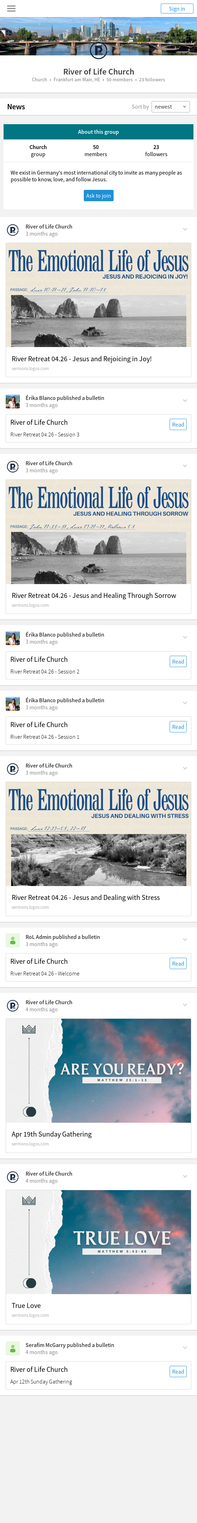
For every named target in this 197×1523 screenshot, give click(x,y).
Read (178, 424)
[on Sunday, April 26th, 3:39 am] (42, 233)
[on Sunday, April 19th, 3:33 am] (42, 1009)
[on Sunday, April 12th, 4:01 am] (42, 1180)
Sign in (177, 8)
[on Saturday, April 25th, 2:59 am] (42, 772)
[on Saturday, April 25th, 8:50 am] (42, 470)
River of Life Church (49, 226)
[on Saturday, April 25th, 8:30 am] (42, 641)
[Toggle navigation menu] (11, 8)
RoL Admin (38, 936)
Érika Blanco (41, 397)
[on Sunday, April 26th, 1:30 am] (42, 404)
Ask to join (98, 195)
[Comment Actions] (185, 228)
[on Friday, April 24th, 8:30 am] (42, 943)
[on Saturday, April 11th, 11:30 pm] (42, 1352)
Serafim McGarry (46, 1344)
